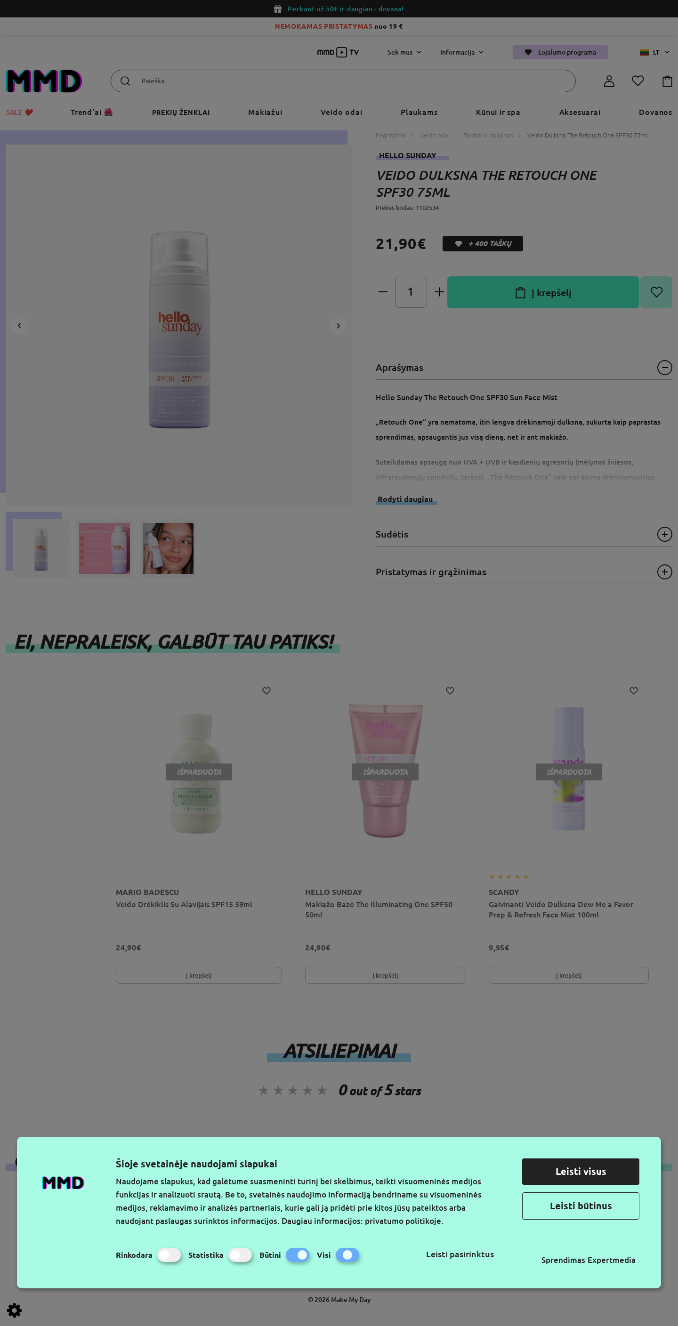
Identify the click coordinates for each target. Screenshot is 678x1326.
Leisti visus (581, 1171)
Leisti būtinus (581, 1205)
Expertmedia (612, 1259)
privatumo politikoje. (404, 1220)
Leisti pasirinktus (460, 1254)
